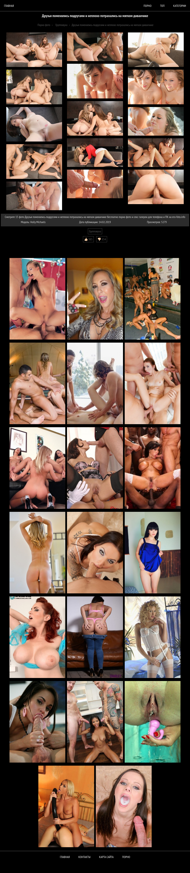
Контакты (84, 857)
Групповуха (95, 231)
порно (147, 6)
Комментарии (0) (12, 245)
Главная (9, 6)
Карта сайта (106, 857)
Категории (179, 6)
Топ (162, 6)
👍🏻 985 (88, 239)
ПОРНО (126, 857)
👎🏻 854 (101, 239)
